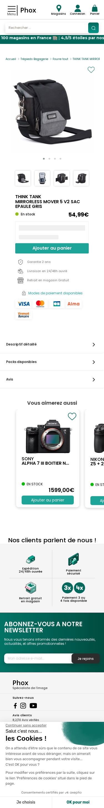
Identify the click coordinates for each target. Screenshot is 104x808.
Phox (28, 9)
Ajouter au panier (52, 248)
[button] (44, 158)
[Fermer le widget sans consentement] (26, 725)
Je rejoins (86, 658)
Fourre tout (60, 59)
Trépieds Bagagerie (34, 59)
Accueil (11, 59)
